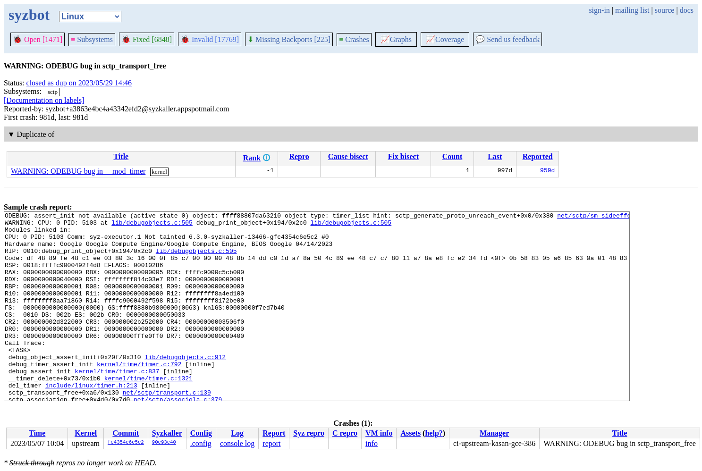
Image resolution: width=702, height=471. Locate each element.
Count (452, 156)
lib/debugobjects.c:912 (185, 386)
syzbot (29, 14)
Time (37, 433)
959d (547, 171)
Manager (494, 433)
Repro (299, 156)
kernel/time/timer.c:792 (139, 395)
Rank (252, 158)
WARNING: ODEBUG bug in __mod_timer (78, 171)
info (371, 443)
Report (273, 433)
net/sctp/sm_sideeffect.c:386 (608, 216)
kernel (159, 171)
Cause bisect (348, 156)
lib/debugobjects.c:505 (152, 225)
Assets (410, 433)
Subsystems (92, 39)
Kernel (86, 433)
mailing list (632, 10)
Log (237, 433)
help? (433, 433)
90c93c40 (164, 442)
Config (201, 433)
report (271, 443)
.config (200, 443)
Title (120, 156)
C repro (344, 433)
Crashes (354, 39)
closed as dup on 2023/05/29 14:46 (79, 83)
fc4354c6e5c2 (126, 442)
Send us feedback (507, 39)
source (665, 10)
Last (495, 156)
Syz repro (308, 433)
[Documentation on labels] (44, 100)
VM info (378, 433)
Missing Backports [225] (288, 39)
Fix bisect (403, 156)
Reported (538, 156)
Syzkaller (167, 433)
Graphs (396, 39)
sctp (53, 91)
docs (687, 10)
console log (237, 443)
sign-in (599, 10)
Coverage (445, 39)
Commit (125, 433)
